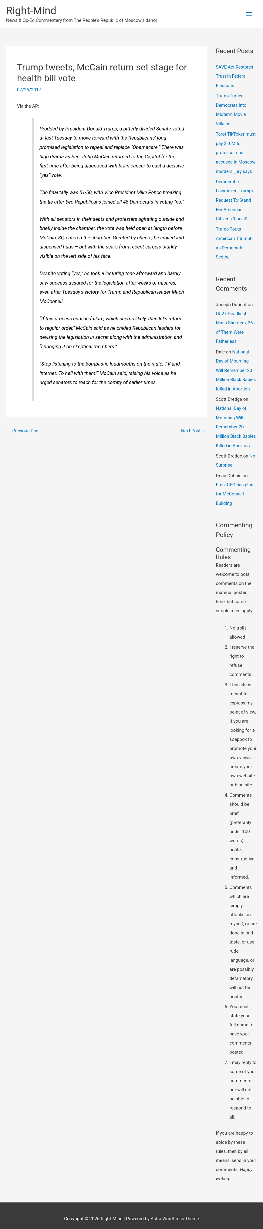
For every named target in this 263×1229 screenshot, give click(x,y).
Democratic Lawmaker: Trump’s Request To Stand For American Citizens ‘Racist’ (235, 198)
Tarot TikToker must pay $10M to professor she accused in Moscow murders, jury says (236, 152)
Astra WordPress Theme (174, 1212)
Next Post (193, 431)
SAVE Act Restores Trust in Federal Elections (235, 76)
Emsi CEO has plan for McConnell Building (235, 488)
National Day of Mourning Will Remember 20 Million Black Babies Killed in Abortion (236, 366)
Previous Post (23, 431)
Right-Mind (31, 11)
